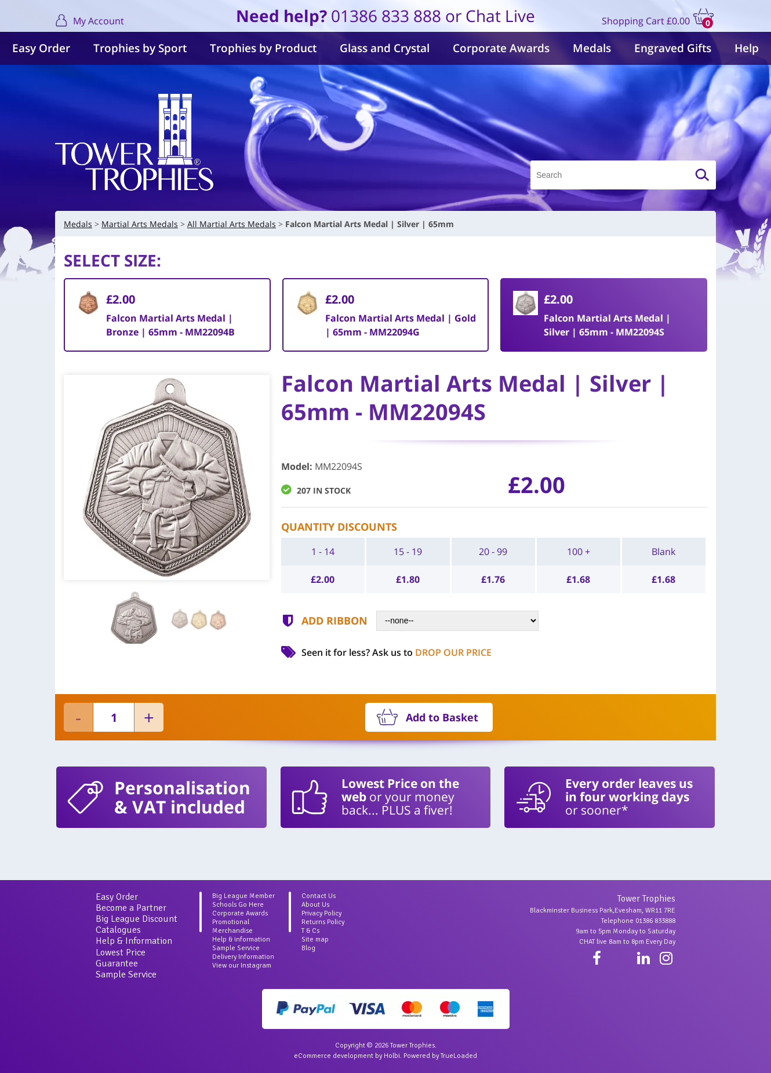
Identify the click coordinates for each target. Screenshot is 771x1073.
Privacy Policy (321, 913)
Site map (315, 939)
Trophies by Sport (140, 48)
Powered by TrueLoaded (440, 1056)
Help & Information (134, 941)
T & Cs (310, 930)
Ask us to (432, 652)
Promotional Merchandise (232, 926)
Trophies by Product (263, 48)
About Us (315, 904)
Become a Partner (131, 908)
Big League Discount (136, 919)
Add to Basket (442, 717)
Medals (592, 48)
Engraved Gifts (672, 48)
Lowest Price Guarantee (121, 958)
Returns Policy (322, 922)
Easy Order (41, 48)
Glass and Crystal (385, 48)
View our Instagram (241, 965)
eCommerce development (333, 1056)
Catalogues (118, 930)
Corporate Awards (501, 48)
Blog (308, 948)
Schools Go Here (238, 904)
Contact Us (318, 896)
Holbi (392, 1056)
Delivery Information (243, 956)
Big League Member (243, 896)
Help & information (241, 939)
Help (746, 48)
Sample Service (126, 974)
